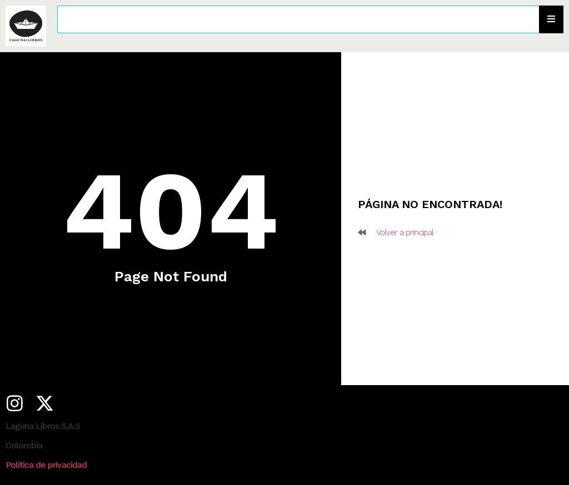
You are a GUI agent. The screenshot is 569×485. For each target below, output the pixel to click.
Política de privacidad (46, 464)
